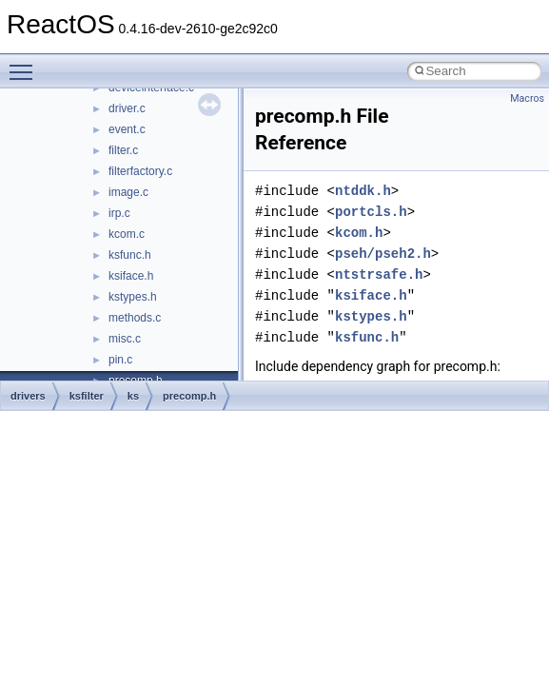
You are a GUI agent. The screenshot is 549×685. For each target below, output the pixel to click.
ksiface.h (130, 276)
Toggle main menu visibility (26, 63)
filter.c (123, 150)
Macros (527, 98)
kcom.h (358, 233)
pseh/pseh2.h (383, 254)
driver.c (127, 108)
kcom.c (126, 234)
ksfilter (86, 395)
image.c (128, 192)
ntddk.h (363, 191)
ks (133, 395)
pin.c (120, 359)
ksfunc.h (129, 255)
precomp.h (189, 395)
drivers (28, 395)
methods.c (134, 317)
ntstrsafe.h (378, 274)
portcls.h (371, 212)
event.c (127, 129)
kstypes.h (132, 296)
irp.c (119, 213)
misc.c (124, 338)
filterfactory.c (140, 171)
